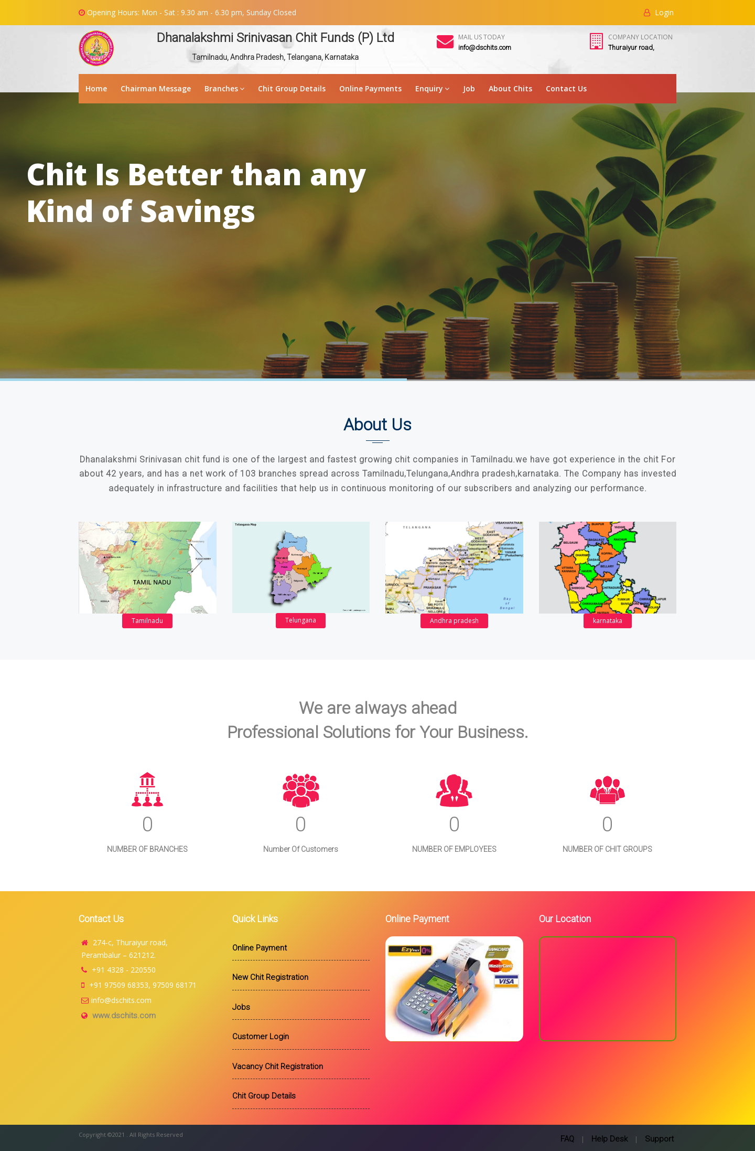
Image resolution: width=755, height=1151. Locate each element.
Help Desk (609, 1139)
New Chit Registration (270, 977)
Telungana (300, 620)
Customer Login (260, 1036)
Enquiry (432, 88)
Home (96, 88)
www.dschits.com (124, 1015)
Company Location (640, 37)
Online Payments (370, 88)
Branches (224, 88)
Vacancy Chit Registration (277, 1066)
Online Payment (259, 948)
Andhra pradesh (454, 620)
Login (659, 12)
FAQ (567, 1139)
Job (469, 88)
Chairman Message (156, 88)
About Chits (510, 88)
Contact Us (566, 88)
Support (659, 1139)
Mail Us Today (481, 37)
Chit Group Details (292, 88)
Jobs (241, 1007)
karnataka (607, 620)
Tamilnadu (147, 620)
